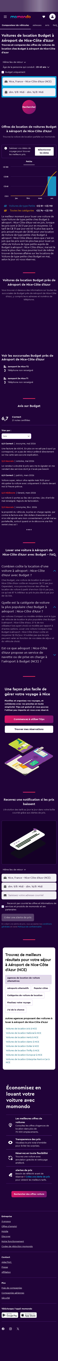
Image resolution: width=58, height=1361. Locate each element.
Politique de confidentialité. (30, 927)
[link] (29, 719)
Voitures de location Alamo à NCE (22, 1042)
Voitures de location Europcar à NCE (24, 1055)
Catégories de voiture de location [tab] (24, 995)
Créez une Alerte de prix (38, 1177)
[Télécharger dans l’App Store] (28, 1315)
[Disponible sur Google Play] (10, 1315)
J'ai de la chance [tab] (15, 1010)
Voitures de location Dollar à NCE (22, 1046)
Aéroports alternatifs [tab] (18, 988)
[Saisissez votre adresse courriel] (31, 895)
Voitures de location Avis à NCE (21, 1029)
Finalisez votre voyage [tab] (18, 1003)
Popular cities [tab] (41, 988)
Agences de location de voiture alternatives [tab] (23, 979)
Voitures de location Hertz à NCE (22, 1037)
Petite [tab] (29, 161)
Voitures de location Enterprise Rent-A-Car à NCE (27, 1061)
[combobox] (15, 62)
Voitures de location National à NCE (23, 1033)
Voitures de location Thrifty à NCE (22, 1050)
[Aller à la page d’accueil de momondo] (21, 16)
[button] (5, 16)
